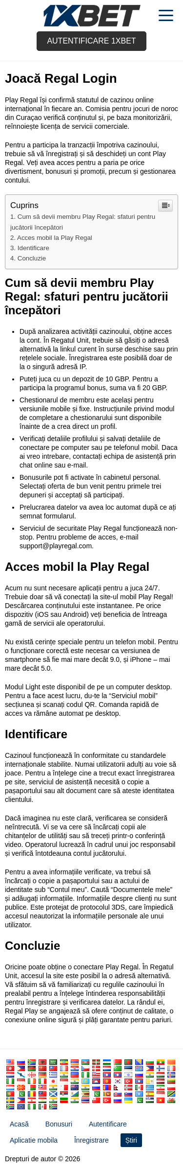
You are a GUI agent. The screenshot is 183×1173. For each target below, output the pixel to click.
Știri (131, 1140)
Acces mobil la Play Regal (54, 237)
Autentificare (108, 1124)
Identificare (33, 248)
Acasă (19, 1124)
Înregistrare (91, 1140)
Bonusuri (58, 1124)
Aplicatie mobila (34, 1140)
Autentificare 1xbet (91, 41)
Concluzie (32, 258)
